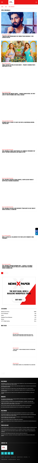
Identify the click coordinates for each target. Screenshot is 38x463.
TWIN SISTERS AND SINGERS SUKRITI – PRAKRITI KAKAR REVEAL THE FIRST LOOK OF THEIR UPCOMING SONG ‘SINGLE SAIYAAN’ (18, 94)
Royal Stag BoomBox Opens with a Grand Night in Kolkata (12, 419)
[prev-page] (2, 373)
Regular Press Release (7, 149)
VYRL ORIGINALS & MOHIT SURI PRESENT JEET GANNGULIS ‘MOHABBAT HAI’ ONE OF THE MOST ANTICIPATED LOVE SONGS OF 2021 (18, 151)
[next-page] (7, 273)
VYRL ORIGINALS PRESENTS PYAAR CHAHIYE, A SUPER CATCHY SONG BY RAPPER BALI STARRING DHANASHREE (18, 180)
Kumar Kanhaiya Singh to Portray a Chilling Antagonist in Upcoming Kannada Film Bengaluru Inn (19, 427)
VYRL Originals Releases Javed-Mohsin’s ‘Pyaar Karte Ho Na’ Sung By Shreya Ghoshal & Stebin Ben (18, 208)
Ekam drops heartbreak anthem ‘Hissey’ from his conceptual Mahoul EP (14, 433)
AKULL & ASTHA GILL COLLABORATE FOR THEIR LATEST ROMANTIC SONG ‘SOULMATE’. (18, 237)
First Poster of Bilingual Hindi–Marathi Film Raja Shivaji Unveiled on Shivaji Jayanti (16, 405)
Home (2, 6)
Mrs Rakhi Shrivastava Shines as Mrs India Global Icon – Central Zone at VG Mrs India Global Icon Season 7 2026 (23, 335)
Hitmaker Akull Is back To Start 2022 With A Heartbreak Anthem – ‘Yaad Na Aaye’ (18, 122)
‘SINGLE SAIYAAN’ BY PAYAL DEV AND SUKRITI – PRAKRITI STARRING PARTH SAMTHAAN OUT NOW (18, 65)
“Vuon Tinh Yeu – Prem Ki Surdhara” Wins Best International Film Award (24, 350)
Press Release (16, 333)
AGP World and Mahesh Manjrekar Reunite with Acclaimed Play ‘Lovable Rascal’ (15, 407)
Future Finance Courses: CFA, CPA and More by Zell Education (24, 364)
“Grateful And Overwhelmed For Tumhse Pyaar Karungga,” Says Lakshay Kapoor (18, 36)
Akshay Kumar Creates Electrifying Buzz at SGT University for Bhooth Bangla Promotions (18, 429)
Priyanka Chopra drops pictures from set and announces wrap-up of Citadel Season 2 (17, 388)
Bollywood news (6, 63)
